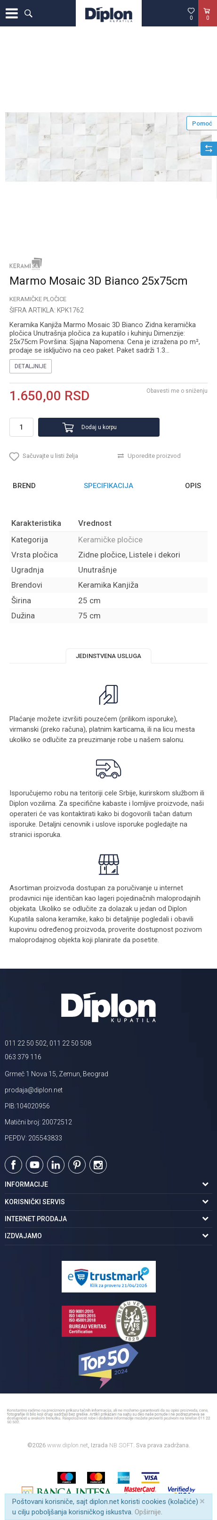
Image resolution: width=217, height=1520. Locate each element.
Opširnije (148, 1512)
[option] (108, 147)
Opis (193, 485)
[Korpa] (207, 23)
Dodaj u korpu (99, 427)
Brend (24, 485)
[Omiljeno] (191, 13)
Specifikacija (108, 485)
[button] (28, 13)
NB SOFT (121, 1445)
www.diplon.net (67, 1445)
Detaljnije (31, 366)
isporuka (47, 834)
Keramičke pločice (37, 299)
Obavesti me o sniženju (177, 391)
